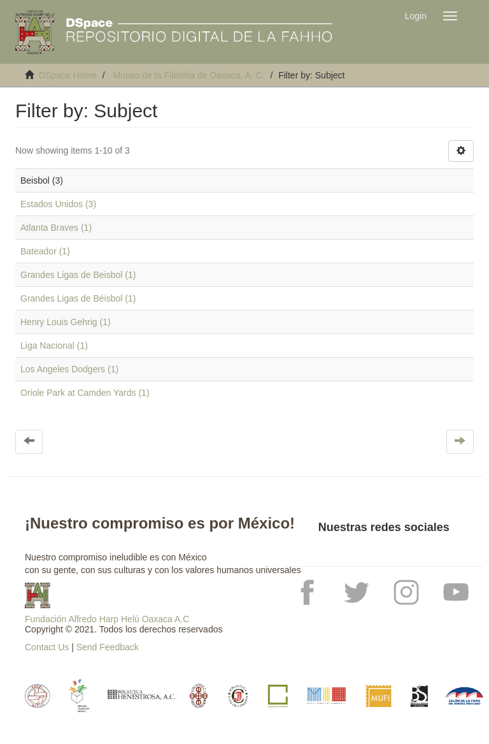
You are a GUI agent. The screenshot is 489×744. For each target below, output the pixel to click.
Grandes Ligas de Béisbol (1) (78, 298)
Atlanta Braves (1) (56, 227)
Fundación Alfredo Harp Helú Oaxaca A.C (107, 619)
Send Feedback (107, 647)
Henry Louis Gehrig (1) (65, 322)
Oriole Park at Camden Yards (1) (85, 393)
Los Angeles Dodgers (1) (69, 369)
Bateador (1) (45, 251)
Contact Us (47, 647)
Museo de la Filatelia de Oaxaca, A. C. (188, 75)
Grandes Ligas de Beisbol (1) (78, 275)
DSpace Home (68, 75)
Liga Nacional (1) (54, 345)
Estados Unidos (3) (58, 204)
